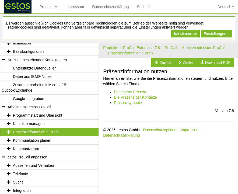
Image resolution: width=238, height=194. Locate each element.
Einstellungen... (216, 34)
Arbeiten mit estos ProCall (204, 48)
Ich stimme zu (185, 34)
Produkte (48, 7)
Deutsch (226, 7)
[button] (163, 62)
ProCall (171, 48)
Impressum (74, 7)
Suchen (143, 7)
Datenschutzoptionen (160, 130)
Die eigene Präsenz (130, 92)
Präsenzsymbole (128, 103)
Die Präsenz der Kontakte (135, 97)
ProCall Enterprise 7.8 (141, 48)
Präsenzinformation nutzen (130, 53)
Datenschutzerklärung (110, 7)
